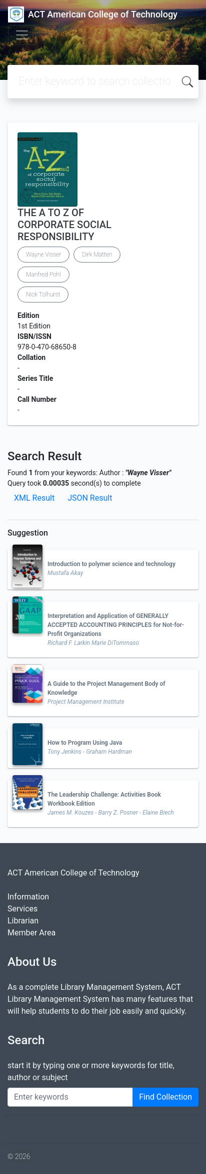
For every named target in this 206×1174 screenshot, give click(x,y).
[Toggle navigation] (22, 35)
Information (28, 896)
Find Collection (165, 1097)
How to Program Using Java (85, 742)
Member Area (32, 932)
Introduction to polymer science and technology (112, 564)
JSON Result (90, 498)
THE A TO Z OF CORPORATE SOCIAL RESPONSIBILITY (65, 225)
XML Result (34, 498)
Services (23, 908)
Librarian (23, 920)
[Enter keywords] (70, 1097)
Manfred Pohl (43, 274)
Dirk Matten (97, 254)
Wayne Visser (43, 254)
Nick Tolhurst (43, 294)
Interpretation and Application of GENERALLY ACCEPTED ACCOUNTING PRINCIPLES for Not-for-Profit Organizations (116, 624)
